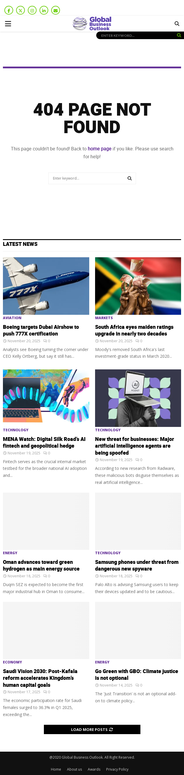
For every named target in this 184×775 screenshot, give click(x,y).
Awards (94, 769)
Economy (12, 662)
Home (56, 769)
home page (99, 148)
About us (74, 769)
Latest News (20, 244)
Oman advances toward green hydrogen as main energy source (41, 565)
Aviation (12, 318)
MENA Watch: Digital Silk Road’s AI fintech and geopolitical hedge (44, 442)
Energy (10, 553)
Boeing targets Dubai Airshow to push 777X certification (41, 330)
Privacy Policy (117, 769)
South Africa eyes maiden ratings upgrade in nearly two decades (134, 330)
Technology (15, 430)
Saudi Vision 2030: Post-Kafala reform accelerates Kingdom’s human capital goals (40, 678)
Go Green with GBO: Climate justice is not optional (136, 675)
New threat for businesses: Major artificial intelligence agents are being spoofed (134, 446)
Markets (104, 318)
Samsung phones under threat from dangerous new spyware (136, 565)
